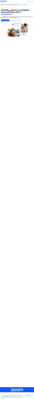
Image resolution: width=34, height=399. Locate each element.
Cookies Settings (28, 395)
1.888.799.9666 (28, 1)
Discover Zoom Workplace (16, 20)
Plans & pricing (5, 20)
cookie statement (6, 396)
